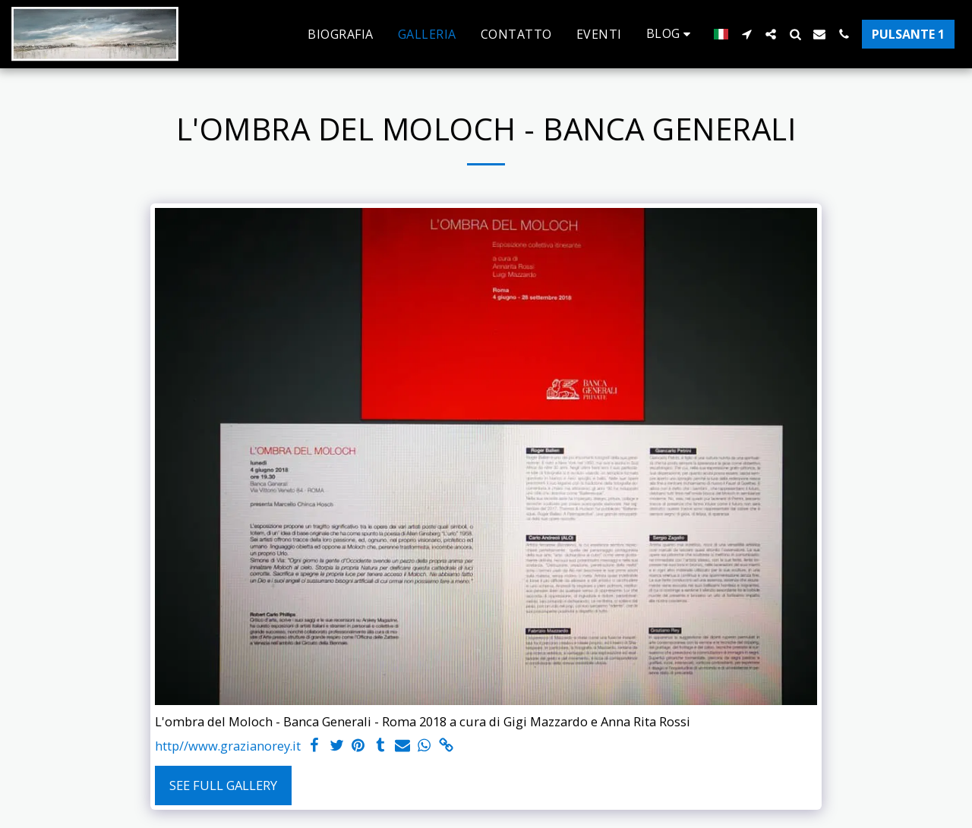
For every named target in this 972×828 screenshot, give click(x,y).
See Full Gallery (223, 785)
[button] (671, 33)
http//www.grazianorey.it (228, 745)
